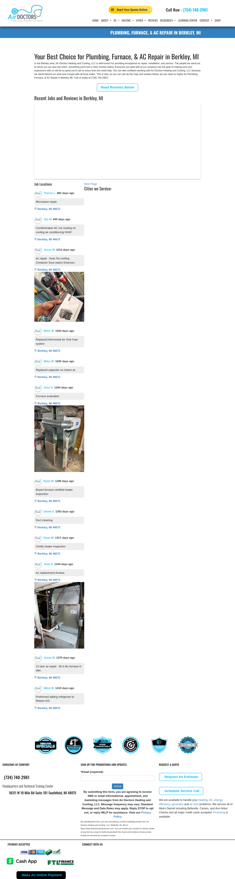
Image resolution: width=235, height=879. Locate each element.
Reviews (153, 20)
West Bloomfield (185, 205)
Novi (153, 210)
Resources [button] (167, 20)
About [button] (105, 20)
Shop (217, 20)
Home (95, 20)
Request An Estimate (181, 777)
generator (178, 804)
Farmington (124, 205)
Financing (219, 812)
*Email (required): (92, 771)
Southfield (181, 201)
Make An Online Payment (42, 875)
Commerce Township (130, 201)
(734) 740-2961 (195, 10)
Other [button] (140, 20)
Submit (117, 786)
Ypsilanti (180, 210)
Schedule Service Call (182, 791)
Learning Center (187, 20)
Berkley (99, 205)
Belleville (100, 201)
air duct (194, 804)
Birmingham (102, 210)
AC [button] (115, 20)
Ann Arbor (101, 196)
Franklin (122, 210)
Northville (156, 205)
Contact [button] (205, 20)
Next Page (90, 183)
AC (211, 799)
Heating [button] (126, 20)
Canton (121, 196)
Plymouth (181, 196)
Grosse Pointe (159, 196)
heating (202, 799)
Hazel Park (157, 201)
